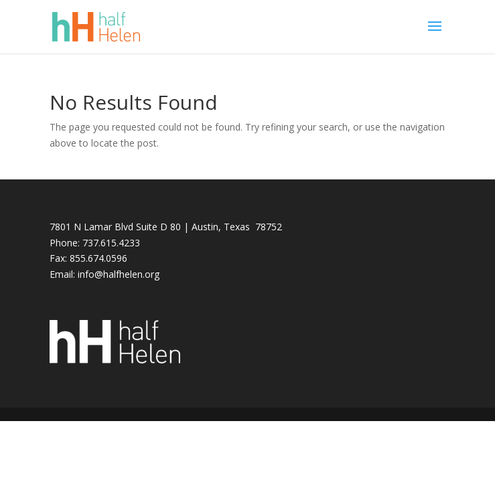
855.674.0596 (98, 258)
